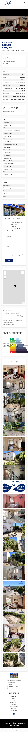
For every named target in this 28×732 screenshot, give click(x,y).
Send (9, 260)
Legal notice (21, 721)
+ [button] (5, 272)
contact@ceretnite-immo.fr (15, 231)
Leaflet (23, 303)
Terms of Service (13, 730)
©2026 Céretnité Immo (10, 721)
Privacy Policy (22, 728)
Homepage (8, 3)
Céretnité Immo (14, 218)
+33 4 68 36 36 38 (15, 229)
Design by (15, 725)
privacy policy (9, 258)
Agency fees (8, 723)
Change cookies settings (19, 723)
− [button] (5, 274)
